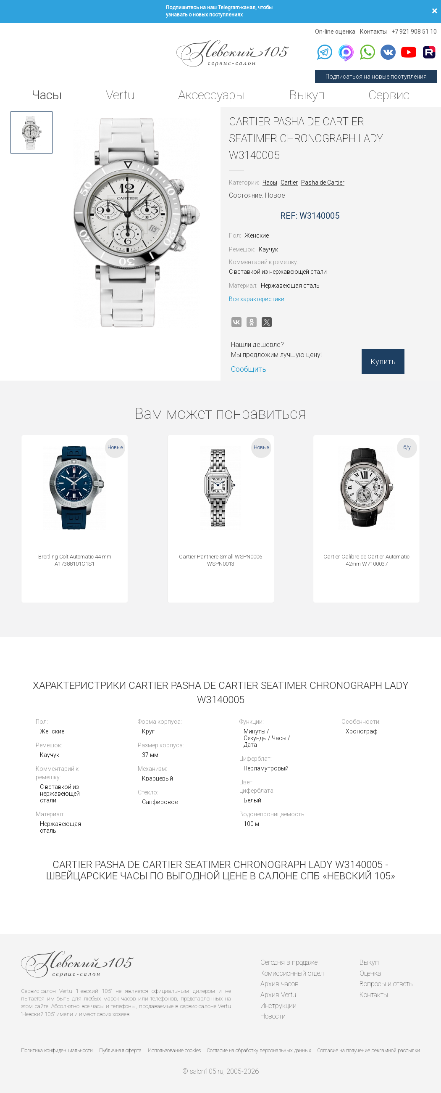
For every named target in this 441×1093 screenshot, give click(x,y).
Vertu (120, 94)
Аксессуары (211, 94)
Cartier (289, 182)
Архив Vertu (278, 995)
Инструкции (278, 1006)
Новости (273, 1016)
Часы (47, 94)
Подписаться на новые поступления (376, 76)
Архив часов (279, 984)
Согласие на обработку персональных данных (259, 1050)
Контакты (373, 31)
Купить (383, 361)
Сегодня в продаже (289, 962)
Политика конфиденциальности (57, 1050)
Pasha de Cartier (322, 182)
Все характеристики (256, 299)
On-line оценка (335, 31)
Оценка (370, 973)
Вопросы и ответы (387, 984)
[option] (31, 132)
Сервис (389, 94)
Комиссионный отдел (292, 973)
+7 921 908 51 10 (414, 31)
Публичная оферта (120, 1050)
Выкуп (307, 94)
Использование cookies (174, 1050)
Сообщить (248, 369)
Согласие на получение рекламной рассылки (369, 1050)
